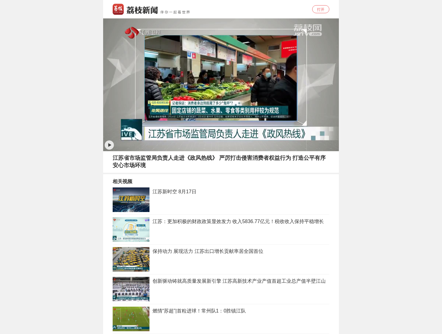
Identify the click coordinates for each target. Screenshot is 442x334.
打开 (320, 9)
